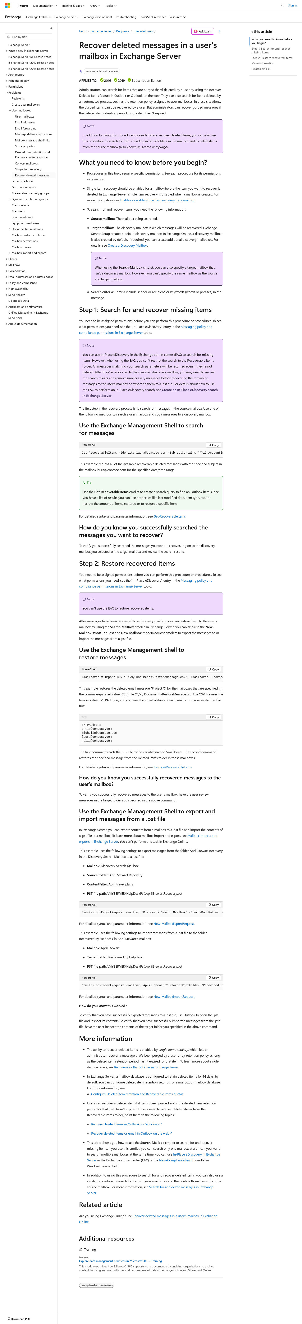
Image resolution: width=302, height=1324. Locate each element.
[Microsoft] (7, 5)
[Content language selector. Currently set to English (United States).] (24, 1318)
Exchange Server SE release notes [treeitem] (29, 57)
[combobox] (28, 37)
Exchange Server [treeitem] (18, 45)
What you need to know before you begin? (272, 41)
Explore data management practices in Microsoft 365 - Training (120, 1261)
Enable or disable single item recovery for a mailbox (157, 200)
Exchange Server (101, 31)
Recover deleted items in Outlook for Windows (125, 1124)
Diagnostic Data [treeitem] (18, 301)
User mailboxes (143, 31)
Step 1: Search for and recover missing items (271, 50)
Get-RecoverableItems (170, 516)
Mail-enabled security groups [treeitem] (30, 193)
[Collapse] (51, 28)
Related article (261, 69)
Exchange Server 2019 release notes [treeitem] (31, 63)
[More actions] (219, 31)
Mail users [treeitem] (18, 211)
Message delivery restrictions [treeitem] (33, 134)
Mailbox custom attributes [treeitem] (28, 235)
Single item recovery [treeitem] (28, 169)
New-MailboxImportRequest (174, 996)
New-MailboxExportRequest (174, 923)
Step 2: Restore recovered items (272, 58)
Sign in (292, 5)
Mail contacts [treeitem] (20, 205)
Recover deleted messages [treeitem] (32, 175)
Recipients (122, 31)
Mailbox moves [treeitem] (21, 247)
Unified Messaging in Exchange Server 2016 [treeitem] (28, 315)
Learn (82, 31)
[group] (151, 453)
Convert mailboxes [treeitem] (27, 163)
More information (263, 63)
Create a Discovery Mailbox (127, 245)
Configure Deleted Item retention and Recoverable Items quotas (137, 1094)
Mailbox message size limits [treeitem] (32, 140)
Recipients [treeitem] (18, 98)
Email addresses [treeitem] (25, 122)
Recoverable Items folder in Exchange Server (146, 1067)
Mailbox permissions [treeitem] (25, 241)
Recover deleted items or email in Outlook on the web (130, 1133)
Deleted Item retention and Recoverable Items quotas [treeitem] (32, 154)
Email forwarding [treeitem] (25, 128)
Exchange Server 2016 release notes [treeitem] (31, 69)
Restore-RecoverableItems (173, 767)
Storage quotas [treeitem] (25, 146)
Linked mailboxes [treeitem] (22, 181)
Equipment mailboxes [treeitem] (25, 223)
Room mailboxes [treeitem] (22, 217)
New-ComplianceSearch (177, 1160)
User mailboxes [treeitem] (24, 116)
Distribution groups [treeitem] (24, 187)
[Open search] (282, 5)
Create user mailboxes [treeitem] (26, 104)
